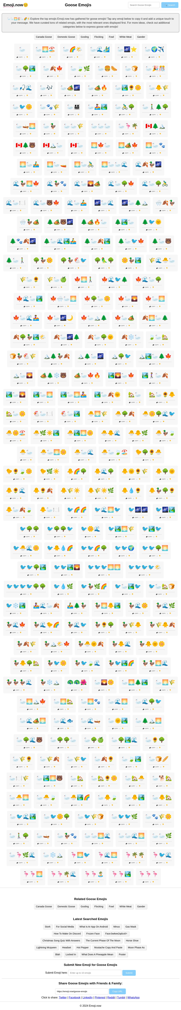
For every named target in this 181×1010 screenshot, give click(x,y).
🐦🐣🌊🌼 (26, 548)
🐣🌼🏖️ (16, 433)
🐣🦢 (26, 452)
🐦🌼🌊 (91, 529)
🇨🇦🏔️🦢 (53, 145)
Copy (20, 57)
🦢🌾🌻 (22, 759)
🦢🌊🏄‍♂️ (100, 49)
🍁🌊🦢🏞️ (29, 299)
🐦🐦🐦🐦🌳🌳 (26, 586)
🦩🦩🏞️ (121, 874)
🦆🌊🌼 (138, 606)
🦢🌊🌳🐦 (148, 701)
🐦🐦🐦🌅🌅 (104, 567)
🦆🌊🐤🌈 (46, 625)
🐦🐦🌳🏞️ (33, 567)
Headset (66, 947)
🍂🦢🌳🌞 (100, 337)
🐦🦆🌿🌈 (94, 586)
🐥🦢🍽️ (50, 510)
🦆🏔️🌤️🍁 (56, 644)
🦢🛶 (43, 836)
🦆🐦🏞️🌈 (121, 663)
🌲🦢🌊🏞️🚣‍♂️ (60, 241)
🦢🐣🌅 (19, 797)
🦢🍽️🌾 (19, 778)
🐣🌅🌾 (97, 414)
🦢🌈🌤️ (72, 49)
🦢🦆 (49, 126)
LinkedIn (88, 997)
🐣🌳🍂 (125, 414)
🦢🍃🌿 (80, 68)
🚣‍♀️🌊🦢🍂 (46, 606)
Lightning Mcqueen (46, 947)
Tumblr (121, 997)
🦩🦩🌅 (33, 874)
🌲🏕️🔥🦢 (94, 222)
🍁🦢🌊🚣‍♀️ (26, 318)
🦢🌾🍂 (50, 759)
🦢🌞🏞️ (118, 721)
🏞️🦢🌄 (16, 395)
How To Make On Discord (67, 933)
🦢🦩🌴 (128, 126)
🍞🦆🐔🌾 (23, 356)
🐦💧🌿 (63, 586)
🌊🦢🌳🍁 (121, 184)
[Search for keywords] (144, 5)
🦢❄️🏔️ (53, 855)
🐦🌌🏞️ (165, 510)
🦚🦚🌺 (77, 682)
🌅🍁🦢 (101, 145)
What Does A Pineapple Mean (97, 954)
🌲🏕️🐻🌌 (60, 222)
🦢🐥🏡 (162, 797)
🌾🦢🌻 (29, 279)
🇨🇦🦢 (76, 145)
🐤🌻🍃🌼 (19, 471)
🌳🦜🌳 (104, 260)
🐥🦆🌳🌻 (162, 490)
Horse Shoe (132, 940)
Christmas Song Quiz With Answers (61, 940)
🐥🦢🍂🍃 (19, 510)
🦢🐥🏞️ (135, 797)
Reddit (111, 997)
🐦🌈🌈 (77, 510)
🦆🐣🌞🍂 (90, 644)
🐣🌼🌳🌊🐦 (158, 414)
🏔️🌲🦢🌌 (90, 356)
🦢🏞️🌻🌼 (128, 88)
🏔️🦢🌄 (23, 375)
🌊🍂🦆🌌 (148, 164)
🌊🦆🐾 (57, 184)
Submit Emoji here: (56, 972)
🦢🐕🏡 (162, 778)
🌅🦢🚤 (57, 164)
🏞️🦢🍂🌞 (107, 395)
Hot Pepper (83, 947)
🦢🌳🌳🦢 (63, 740)
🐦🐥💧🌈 (60, 548)
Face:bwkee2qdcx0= (116, 933)
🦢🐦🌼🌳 (56, 817)
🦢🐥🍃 (107, 797)
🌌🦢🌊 (104, 203)
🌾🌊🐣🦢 (162, 260)
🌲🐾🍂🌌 (23, 241)
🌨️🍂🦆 (165, 203)
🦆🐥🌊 (121, 644)
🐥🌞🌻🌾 (134, 471)
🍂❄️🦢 (131, 337)
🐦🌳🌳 (29, 529)
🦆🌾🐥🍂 (162, 625)
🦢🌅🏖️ (45, 49)
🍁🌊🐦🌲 (114, 279)
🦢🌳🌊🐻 (29, 740)
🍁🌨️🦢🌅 (63, 299)
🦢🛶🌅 (26, 126)
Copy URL (117, 991)
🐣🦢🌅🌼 (53, 452)
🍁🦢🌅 (155, 299)
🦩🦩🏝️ (94, 874)
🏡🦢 (134, 395)
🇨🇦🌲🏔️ (155, 126)
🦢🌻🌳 (155, 740)
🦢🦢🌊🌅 (131, 836)
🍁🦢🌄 (128, 299)
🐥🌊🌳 (104, 471)
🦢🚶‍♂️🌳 (19, 836)
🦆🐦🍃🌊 (87, 663)
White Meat (126, 37)
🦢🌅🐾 (91, 701)
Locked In (71, 954)
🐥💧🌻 (131, 490)
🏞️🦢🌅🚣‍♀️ (73, 395)
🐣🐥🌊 (111, 433)
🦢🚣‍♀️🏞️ (97, 107)
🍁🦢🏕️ (124, 318)
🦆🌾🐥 (131, 625)
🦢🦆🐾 (67, 836)
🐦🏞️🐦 (152, 529)
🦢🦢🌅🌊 (97, 836)
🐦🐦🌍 (124, 548)
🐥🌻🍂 (43, 490)
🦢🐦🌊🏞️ (23, 817)
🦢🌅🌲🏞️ (134, 682)
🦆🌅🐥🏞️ (107, 606)
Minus (116, 926)
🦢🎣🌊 (22, 88)
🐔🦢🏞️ (70, 414)
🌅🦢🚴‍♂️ (84, 164)
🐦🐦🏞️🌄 (67, 567)
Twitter (63, 997)
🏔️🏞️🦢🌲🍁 (155, 356)
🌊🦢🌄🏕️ (87, 184)
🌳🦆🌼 (43, 260)
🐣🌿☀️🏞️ (46, 433)
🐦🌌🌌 (138, 510)
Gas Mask (130, 926)
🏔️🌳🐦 (121, 356)
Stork (48, 926)
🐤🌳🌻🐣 (148, 452)
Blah (57, 954)
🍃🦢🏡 (158, 337)
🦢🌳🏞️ (26, 68)
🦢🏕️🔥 (97, 88)
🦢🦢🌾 (73, 126)
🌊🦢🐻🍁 (46, 203)
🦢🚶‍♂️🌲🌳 (155, 107)
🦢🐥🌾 (159, 88)
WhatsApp (133, 997)
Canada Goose (44, 37)
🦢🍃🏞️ (131, 759)
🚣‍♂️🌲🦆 (77, 606)
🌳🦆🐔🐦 (73, 260)
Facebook (74, 997)
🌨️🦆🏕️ (29, 222)
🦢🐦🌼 (22, 107)
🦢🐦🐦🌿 (124, 817)
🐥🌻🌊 (16, 490)
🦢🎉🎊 (155, 68)
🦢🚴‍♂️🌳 (125, 107)
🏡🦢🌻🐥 (162, 395)
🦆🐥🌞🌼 (152, 644)
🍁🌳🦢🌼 (97, 299)
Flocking (98, 37)
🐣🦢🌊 (84, 452)
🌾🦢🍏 (57, 279)
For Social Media (65, 926)
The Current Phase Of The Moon (103, 940)
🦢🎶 (46, 88)
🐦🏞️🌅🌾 (121, 529)
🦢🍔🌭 (107, 68)
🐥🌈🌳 (77, 471)
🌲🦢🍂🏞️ (97, 241)
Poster (122, 954)
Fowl (111, 37)
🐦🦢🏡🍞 (161, 586)
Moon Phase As (136, 947)
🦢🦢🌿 (162, 836)
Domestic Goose (66, 37)
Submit (129, 973)
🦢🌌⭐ (127, 49)
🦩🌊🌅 (107, 855)
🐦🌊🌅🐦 (107, 510)
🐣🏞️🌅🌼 (80, 433)
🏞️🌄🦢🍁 (121, 375)
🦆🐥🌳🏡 (26, 663)
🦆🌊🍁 (16, 625)
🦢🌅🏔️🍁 (33, 701)
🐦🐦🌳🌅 (155, 548)
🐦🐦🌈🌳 (94, 548)
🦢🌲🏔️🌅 (148, 721)
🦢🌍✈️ (154, 49)
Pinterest (100, 997)
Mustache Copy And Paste (108, 947)
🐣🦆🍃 (165, 433)
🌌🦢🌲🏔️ (134, 203)
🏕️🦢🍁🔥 (87, 375)
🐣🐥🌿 (138, 433)
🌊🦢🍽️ (16, 203)
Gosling (85, 37)
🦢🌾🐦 (77, 759)
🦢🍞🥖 (159, 759)
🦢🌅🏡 (63, 701)
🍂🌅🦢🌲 (155, 318)
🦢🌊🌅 (118, 701)
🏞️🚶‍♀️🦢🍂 (155, 375)
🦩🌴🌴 (135, 855)
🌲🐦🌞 (152, 222)
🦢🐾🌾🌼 (158, 817)
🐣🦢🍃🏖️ (114, 452)
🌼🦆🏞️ (131, 260)
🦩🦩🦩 (148, 874)
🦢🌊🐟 (63, 721)
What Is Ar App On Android (94, 926)
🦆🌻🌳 (104, 625)
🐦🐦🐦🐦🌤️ (144, 567)
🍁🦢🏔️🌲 (94, 318)
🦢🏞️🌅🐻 (49, 778)
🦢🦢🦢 (101, 126)
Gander (141, 37)
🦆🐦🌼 (57, 663)
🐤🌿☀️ (50, 471)
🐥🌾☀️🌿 (101, 490)
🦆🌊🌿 (165, 606)
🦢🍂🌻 (104, 759)
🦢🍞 (131, 68)
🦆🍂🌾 (26, 644)
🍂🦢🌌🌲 (66, 337)
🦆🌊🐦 (77, 625)
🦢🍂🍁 (53, 68)
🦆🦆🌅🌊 (155, 663)
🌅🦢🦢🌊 (114, 164)
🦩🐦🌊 (162, 855)
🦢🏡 (76, 778)
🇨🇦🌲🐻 (26, 145)
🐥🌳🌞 (165, 471)
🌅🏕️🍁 (128, 145)
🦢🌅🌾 (165, 682)
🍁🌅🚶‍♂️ (84, 279)
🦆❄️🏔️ (50, 682)
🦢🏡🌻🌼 (104, 778)
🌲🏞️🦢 (124, 222)
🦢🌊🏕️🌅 (33, 721)
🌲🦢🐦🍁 (131, 241)
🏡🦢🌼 (16, 414)
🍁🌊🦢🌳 (148, 279)
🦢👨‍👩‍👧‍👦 (73, 107)
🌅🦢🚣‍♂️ (29, 164)
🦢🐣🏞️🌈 (77, 797)
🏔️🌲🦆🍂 (56, 356)
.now (13, 5)
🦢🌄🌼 (104, 682)
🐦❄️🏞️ (16, 606)
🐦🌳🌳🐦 (60, 529)
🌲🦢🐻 (162, 241)
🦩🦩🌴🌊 (63, 874)
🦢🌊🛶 (91, 721)
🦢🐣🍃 (46, 797)
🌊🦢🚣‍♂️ (77, 203)
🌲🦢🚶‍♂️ (16, 260)
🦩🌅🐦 (80, 855)
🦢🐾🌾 (50, 107)
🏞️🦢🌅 (43, 395)
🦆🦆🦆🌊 (19, 682)
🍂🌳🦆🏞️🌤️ (29, 337)
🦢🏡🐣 (135, 778)
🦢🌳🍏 (94, 740)
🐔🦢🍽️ (43, 414)
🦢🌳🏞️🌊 (124, 740)
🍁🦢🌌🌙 (60, 318)
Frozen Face (93, 933)
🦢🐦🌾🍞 (90, 817)
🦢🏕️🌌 (70, 88)
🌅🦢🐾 (155, 145)
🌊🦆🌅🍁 (26, 184)
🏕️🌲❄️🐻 (53, 375)
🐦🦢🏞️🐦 (128, 586)
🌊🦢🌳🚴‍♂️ (155, 184)
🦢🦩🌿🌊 (22, 855)
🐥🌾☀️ (70, 490)
